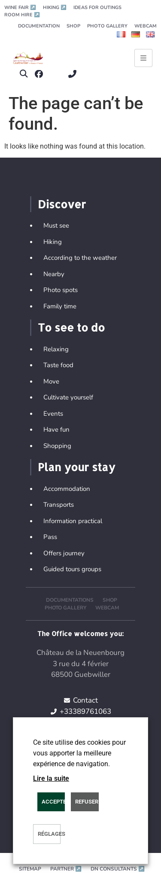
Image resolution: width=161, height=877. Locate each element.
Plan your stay (76, 467)
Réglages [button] (49, 834)
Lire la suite (51, 778)
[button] (23, 74)
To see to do (71, 327)
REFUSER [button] (86, 801)
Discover (62, 204)
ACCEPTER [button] (53, 801)
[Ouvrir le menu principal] (143, 58)
